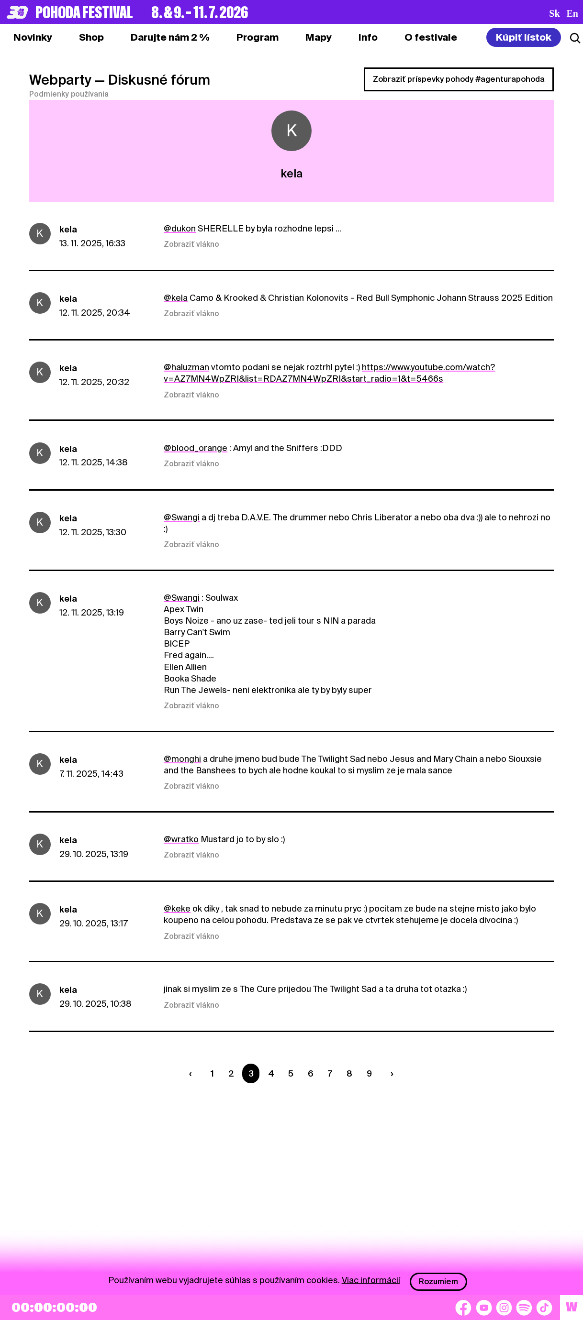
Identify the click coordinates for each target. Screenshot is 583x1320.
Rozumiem (438, 1281)
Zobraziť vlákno (191, 244)
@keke (177, 908)
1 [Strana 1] (212, 1073)
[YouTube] (484, 1307)
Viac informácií (371, 1280)
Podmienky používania (69, 94)
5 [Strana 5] (290, 1073)
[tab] (91, 37)
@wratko (181, 839)
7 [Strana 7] (330, 1073)
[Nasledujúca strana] (389, 1073)
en (572, 13)
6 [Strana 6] (311, 1073)
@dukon (180, 228)
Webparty (60, 80)
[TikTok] (544, 1307)
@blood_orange (195, 448)
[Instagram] (504, 1307)
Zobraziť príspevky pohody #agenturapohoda (459, 79)
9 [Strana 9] (369, 1073)
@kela (176, 298)
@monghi (182, 759)
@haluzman (186, 367)
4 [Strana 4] (271, 1073)
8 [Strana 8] (349, 1073)
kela (68, 229)
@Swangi (182, 517)
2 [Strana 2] (231, 1073)
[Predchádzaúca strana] (192, 1073)
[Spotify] (524, 1307)
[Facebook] (463, 1307)
